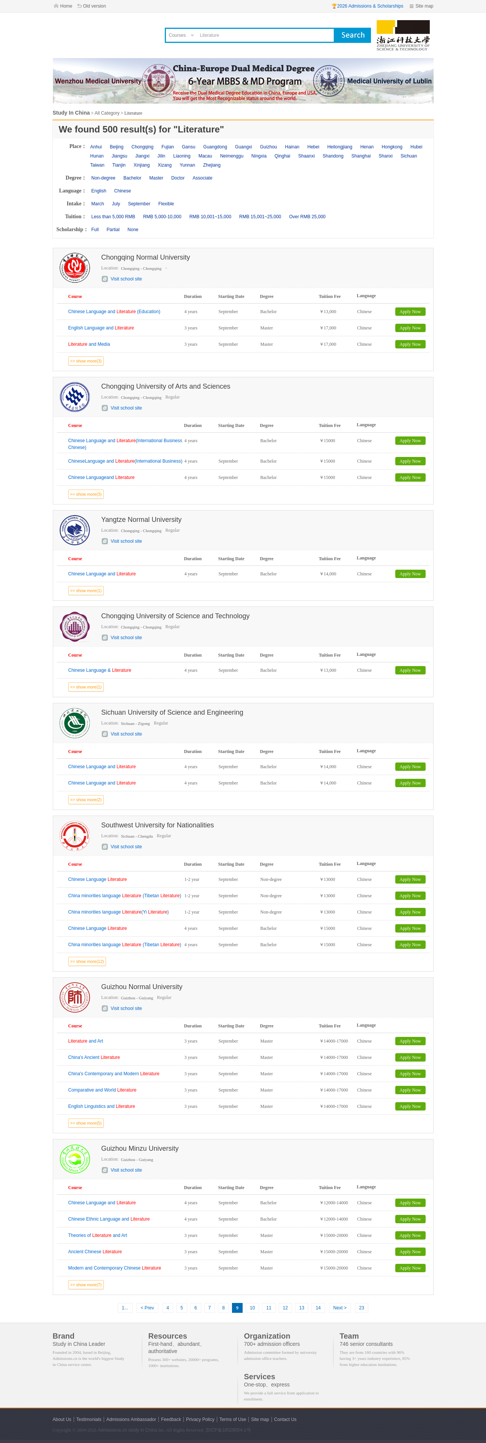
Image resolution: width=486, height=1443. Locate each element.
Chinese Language (97, 879)
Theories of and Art (97, 1235)
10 (252, 1308)
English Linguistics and (101, 1106)
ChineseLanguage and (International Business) (125, 461)
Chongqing (142, 147)
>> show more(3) (86, 361)
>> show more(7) (86, 1284)
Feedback (171, 1419)
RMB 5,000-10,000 (162, 216)
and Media (89, 344)
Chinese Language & (99, 670)
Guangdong (215, 147)
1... (125, 1308)
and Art (85, 1041)
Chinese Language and (102, 574)
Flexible (166, 203)
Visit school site (126, 279)
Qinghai (282, 156)
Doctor (178, 178)
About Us (62, 1419)
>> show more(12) (87, 961)
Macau (205, 156)
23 (361, 1308)
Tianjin (119, 165)
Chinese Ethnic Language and (109, 1219)
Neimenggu (231, 156)
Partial (113, 229)
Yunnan (187, 165)
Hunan (97, 156)
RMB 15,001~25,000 (260, 216)
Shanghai (361, 156)
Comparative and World (102, 1090)
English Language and (101, 328)
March (98, 203)
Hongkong (392, 147)
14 (318, 1308)
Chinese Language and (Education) (114, 311)
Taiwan (97, 165)
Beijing (116, 147)
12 (285, 1308)
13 (301, 1308)
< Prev (147, 1308)
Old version (94, 6)
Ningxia (259, 156)
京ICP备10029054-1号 (228, 1430)
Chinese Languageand (101, 477)
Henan (367, 147)
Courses (177, 35)
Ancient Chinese (95, 1251)
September (139, 203)
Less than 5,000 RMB (113, 216)
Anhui (96, 147)
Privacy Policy (200, 1419)
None (133, 229)
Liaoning (181, 156)
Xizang (165, 165)
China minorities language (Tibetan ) (124, 895)
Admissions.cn (112, 1430)
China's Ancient (94, 1057)
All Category (107, 113)
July (116, 203)
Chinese (122, 191)
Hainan (292, 147)
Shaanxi (306, 156)
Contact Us (285, 1419)
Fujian (167, 147)
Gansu (188, 147)
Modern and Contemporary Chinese (114, 1268)
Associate (202, 178)
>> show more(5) (86, 1123)
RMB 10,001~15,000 (210, 216)
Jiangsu (119, 156)
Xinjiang (142, 165)
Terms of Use (232, 1419)
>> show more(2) (86, 799)
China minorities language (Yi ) (118, 912)
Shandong (333, 156)
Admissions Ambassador (131, 1419)
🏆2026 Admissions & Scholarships (367, 6)
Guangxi (243, 147)
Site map (424, 6)
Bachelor (132, 178)
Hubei (416, 147)
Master (156, 178)
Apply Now (410, 311)
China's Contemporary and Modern (113, 1073)
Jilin (162, 156)
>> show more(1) (86, 590)
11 (268, 1308)
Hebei (313, 147)
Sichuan (409, 156)
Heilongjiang (339, 147)
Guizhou (268, 147)
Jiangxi (142, 156)
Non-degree (103, 178)
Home (66, 6)
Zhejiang (212, 165)
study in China (142, 1430)
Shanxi (386, 156)
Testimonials (88, 1419)
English (99, 191)
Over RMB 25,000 (307, 216)
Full (95, 229)
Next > (340, 1308)
